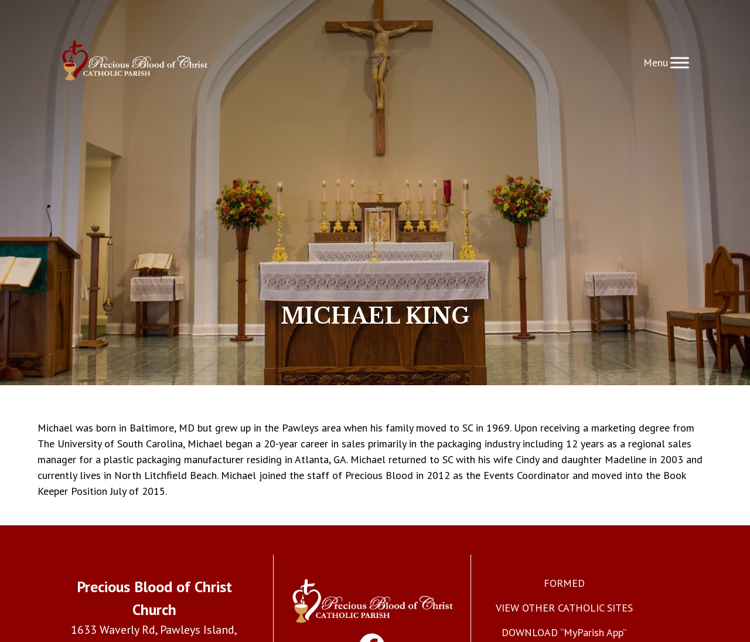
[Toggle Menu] (679, 62)
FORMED (564, 583)
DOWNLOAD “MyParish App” (564, 632)
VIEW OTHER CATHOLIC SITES (564, 607)
